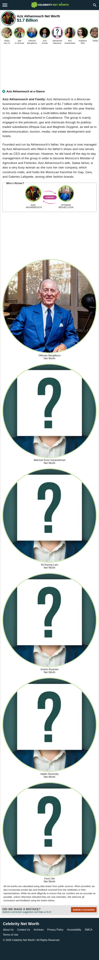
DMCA (88, 929)
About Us (8, 929)
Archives (39, 929)
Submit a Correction (84, 909)
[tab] (49, 93)
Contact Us (23, 929)
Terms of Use (10, 934)
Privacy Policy (55, 929)
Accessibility (74, 929)
